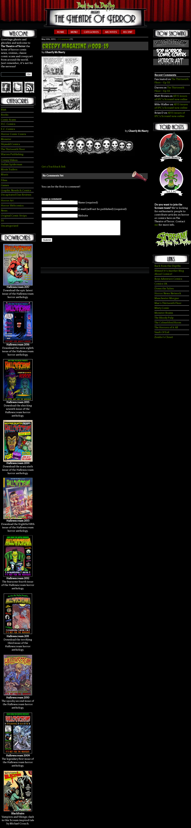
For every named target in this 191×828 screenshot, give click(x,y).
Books (4, 114)
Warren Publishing (12, 154)
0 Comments (63, 39)
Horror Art (7, 200)
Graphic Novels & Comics (16, 190)
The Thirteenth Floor (13, 149)
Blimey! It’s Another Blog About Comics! (169, 272)
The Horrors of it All (166, 327)
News (4, 210)
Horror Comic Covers (13, 134)
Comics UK (160, 283)
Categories (91, 32)
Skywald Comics (10, 144)
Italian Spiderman (11, 164)
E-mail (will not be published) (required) (102, 209)
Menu (74, 32)
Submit (47, 242)
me (156, 224)
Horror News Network (167, 293)
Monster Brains (163, 312)
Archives (111, 32)
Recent (127, 32)
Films (4, 180)
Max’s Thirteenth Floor (167, 303)
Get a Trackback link (54, 166)
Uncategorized (9, 225)
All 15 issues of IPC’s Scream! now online (170, 97)
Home (60, 32)
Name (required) (88, 202)
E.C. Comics (8, 129)
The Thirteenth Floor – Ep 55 (169, 89)
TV (2, 220)
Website (83, 215)
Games (5, 185)
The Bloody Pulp (164, 317)
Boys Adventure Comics (168, 278)
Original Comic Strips (14, 215)
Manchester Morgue (166, 298)
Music (4, 174)
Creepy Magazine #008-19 (75, 46)
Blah (3, 109)
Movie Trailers (9, 169)
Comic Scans (8, 119)
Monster (6, 139)
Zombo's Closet (163, 337)
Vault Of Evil (161, 332)
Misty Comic (161, 308)
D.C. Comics (8, 124)
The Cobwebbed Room (167, 322)
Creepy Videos (9, 160)
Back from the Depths (167, 266)
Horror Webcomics (12, 205)
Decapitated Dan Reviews (16, 194)
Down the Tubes (164, 288)
